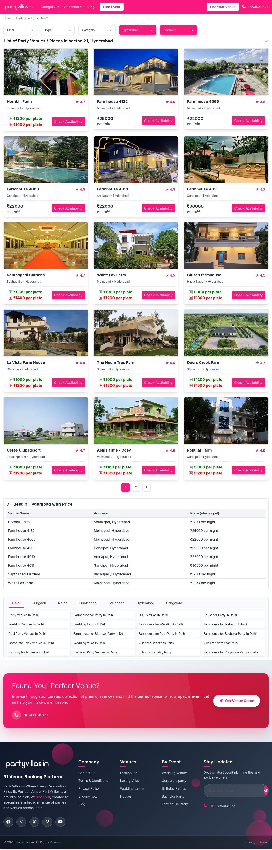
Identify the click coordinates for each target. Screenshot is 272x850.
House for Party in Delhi (220, 615)
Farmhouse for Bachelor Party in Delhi (230, 634)
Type (58, 30)
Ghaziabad (88, 603)
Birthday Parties (169, 789)
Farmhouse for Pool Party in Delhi (162, 634)
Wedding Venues (170, 774)
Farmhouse (125, 774)
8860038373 (255, 7)
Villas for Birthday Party (155, 653)
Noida (62, 603)
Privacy (250, 843)
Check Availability (68, 121)
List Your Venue (222, 7)
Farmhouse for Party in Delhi (94, 615)
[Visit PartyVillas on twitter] (36, 823)
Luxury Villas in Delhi (153, 615)
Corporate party (169, 781)
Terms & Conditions (93, 781)
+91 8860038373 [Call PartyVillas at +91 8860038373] (215, 806)
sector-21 (42, 18)
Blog (91, 7)
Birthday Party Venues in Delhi (30, 653)
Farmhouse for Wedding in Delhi (161, 625)
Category (50, 7)
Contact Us (86, 774)
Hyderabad (24, 18)
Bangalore (174, 603)
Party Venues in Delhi (24, 615)
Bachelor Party (168, 797)
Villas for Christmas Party (156, 643)
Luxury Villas (127, 781)
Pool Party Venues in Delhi (27, 634)
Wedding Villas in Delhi (90, 643)
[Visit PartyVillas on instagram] (22, 823)
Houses (123, 797)
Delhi (16, 603)
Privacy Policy (88, 789)
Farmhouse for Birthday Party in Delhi (100, 634)
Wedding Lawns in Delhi (90, 625)
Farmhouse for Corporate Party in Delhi (231, 653)
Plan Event (111, 7)
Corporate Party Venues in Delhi (31, 643)
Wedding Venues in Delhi (26, 625)
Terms (264, 843)
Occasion (73, 7)
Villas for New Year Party (221, 643)
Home (7, 18)
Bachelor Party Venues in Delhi (95, 653)
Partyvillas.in (25, 843)
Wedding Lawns (129, 789)
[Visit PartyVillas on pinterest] (50, 823)
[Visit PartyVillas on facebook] (8, 823)
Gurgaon (39, 603)
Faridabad (116, 603)
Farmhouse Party (170, 805)
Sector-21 (178, 30)
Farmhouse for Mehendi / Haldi (225, 625)
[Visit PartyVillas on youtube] (64, 823)
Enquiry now (87, 797)
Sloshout (42, 797)
